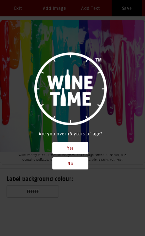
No (70, 163)
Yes (70, 148)
